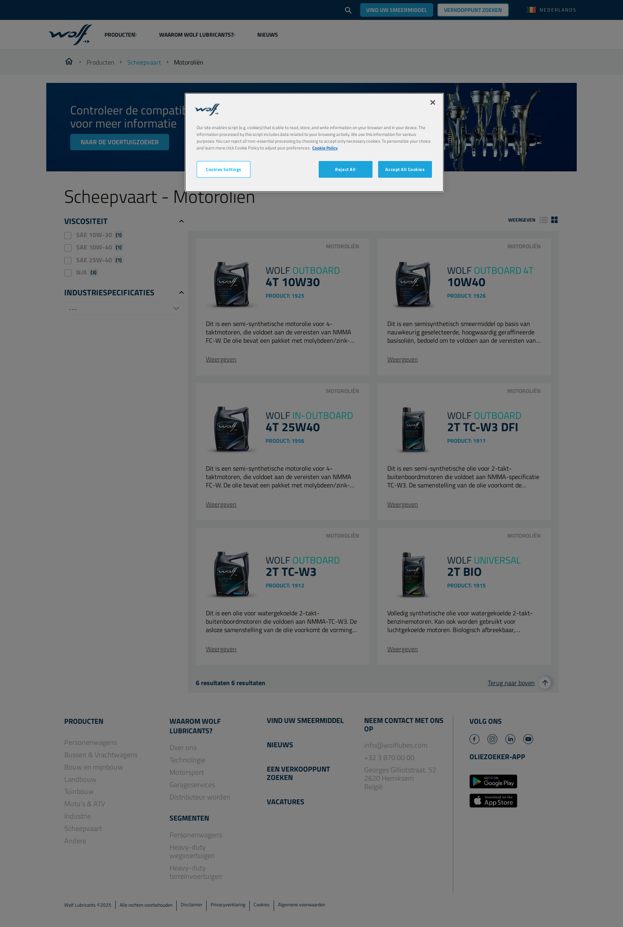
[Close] (433, 102)
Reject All (345, 169)
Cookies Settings (223, 169)
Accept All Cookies (404, 169)
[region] (314, 142)
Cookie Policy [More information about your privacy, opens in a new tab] (325, 147)
